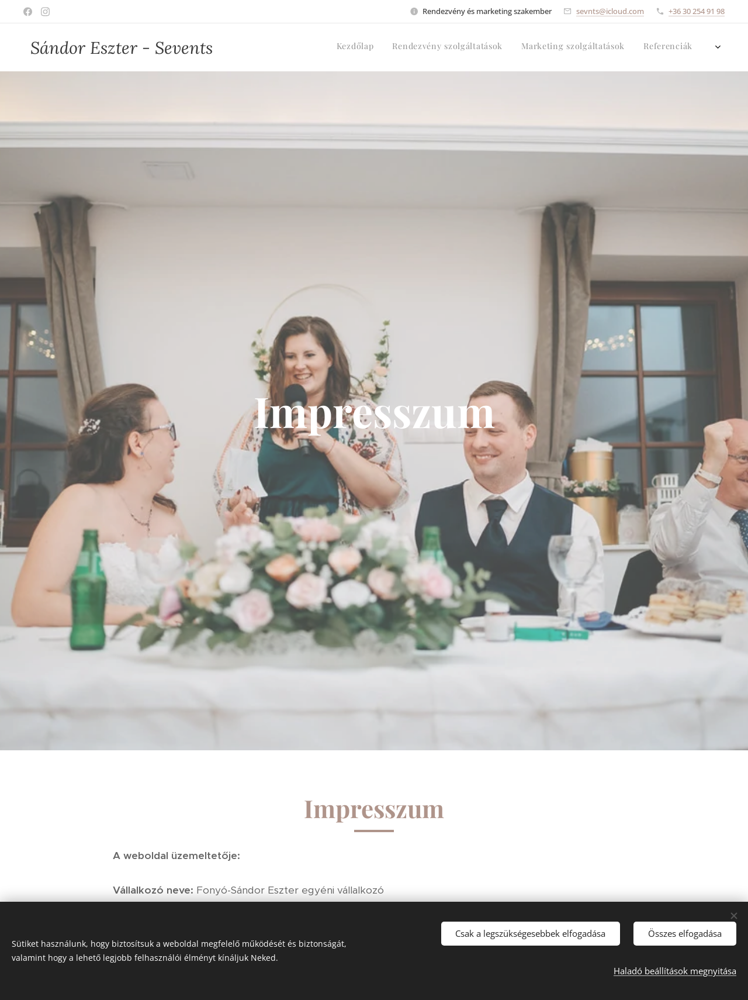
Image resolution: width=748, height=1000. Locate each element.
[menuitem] (653, 47)
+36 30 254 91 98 (697, 11)
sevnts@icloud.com (610, 11)
